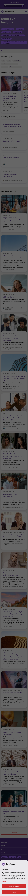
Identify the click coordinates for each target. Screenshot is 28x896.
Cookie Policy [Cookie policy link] (5, 881)
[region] (14, 878)
